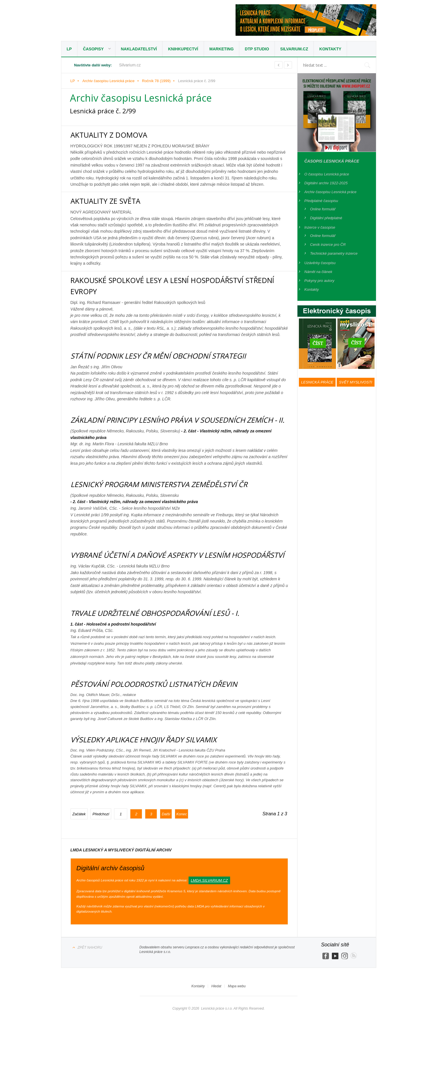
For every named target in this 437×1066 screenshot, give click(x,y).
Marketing (221, 49)
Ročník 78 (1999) (156, 81)
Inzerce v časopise (319, 227)
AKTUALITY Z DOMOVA (116, 134)
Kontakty (330, 49)
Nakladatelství (139, 49)
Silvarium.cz (294, 49)
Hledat (216, 1008)
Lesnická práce (111, 22)
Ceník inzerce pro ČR (328, 244)
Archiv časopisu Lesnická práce (108, 81)
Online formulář (323, 209)
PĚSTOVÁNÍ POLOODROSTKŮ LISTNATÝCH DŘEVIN (171, 706)
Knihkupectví (183, 49)
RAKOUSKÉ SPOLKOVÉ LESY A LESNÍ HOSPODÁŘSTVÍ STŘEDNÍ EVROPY (174, 285)
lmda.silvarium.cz (209, 903)
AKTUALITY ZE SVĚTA (112, 200)
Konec (181, 836)
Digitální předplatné (326, 218)
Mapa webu (237, 1008)
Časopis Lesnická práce (331, 161)
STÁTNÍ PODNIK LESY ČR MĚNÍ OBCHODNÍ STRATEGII (176, 355)
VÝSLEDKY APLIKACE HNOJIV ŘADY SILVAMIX (158, 761)
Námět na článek (318, 272)
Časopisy (93, 49)
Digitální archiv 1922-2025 (326, 183)
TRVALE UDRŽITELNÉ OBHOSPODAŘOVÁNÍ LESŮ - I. (173, 635)
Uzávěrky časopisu (320, 263)
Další (166, 836)
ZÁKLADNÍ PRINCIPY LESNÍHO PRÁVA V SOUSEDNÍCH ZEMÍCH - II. (175, 425)
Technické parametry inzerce (334, 253)
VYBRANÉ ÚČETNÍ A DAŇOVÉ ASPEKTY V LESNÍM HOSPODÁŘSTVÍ (167, 571)
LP (69, 49)
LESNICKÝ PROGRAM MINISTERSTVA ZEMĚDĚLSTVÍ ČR (177, 495)
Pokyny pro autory (319, 280)
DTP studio (257, 49)
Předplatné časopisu (321, 201)
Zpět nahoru (90, 970)
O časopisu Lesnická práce (326, 174)
